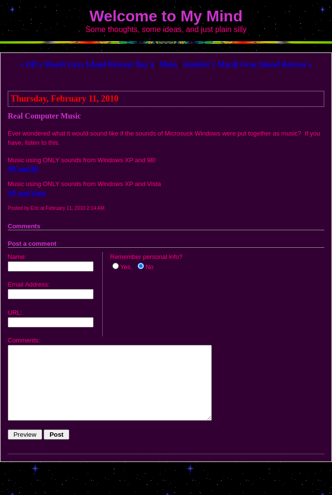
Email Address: (29, 284)
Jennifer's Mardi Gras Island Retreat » (247, 64)
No (149, 267)
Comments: (24, 340)
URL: (15, 312)
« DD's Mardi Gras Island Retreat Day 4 (87, 64)
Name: (17, 256)
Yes (125, 267)
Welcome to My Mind (166, 16)
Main (168, 64)
